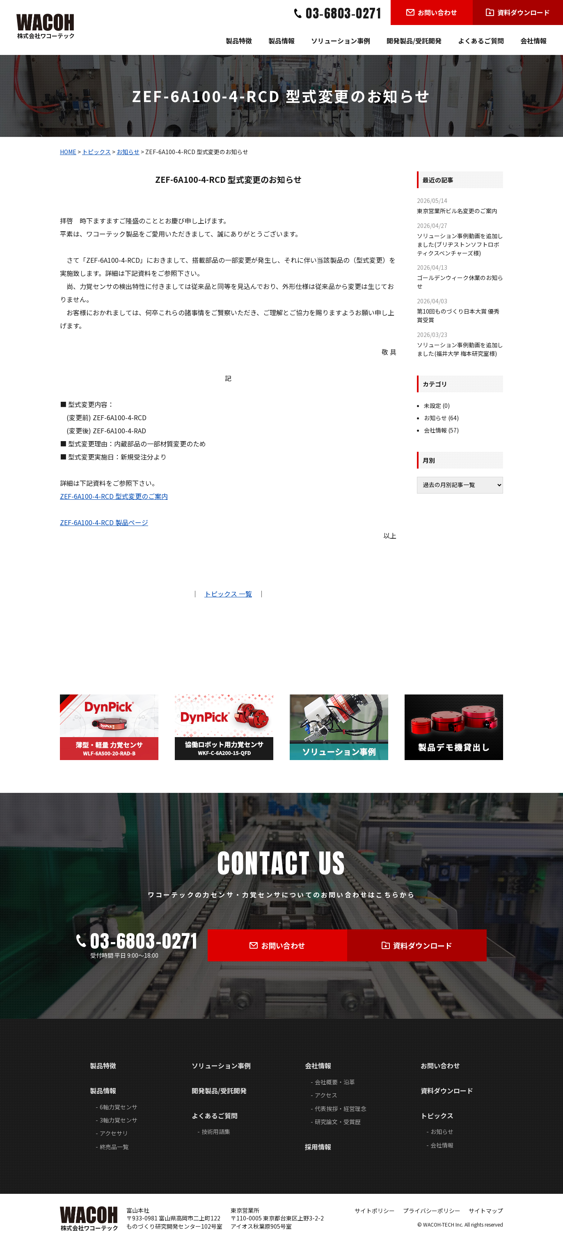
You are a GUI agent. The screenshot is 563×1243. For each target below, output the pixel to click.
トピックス (96, 152)
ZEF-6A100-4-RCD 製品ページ (104, 522)
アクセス (326, 1095)
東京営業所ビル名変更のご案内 (457, 211)
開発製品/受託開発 (414, 41)
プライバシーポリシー (431, 1211)
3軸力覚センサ (118, 1120)
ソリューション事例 (340, 41)
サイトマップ (486, 1211)
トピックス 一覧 (228, 594)
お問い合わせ (440, 1065)
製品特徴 (239, 41)
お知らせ (128, 152)
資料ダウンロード (447, 1090)
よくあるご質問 (481, 41)
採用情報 (318, 1147)
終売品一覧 (114, 1147)
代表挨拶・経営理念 (340, 1108)
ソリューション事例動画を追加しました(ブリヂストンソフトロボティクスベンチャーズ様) (460, 244)
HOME (68, 152)
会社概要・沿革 (335, 1082)
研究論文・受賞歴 (338, 1122)
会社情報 (533, 41)
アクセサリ (114, 1133)
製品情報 (281, 41)
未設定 (432, 405)
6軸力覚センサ (118, 1107)
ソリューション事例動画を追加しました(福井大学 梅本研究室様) (460, 349)
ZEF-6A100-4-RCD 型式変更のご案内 (114, 496)
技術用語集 (215, 1131)
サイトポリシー (375, 1211)
